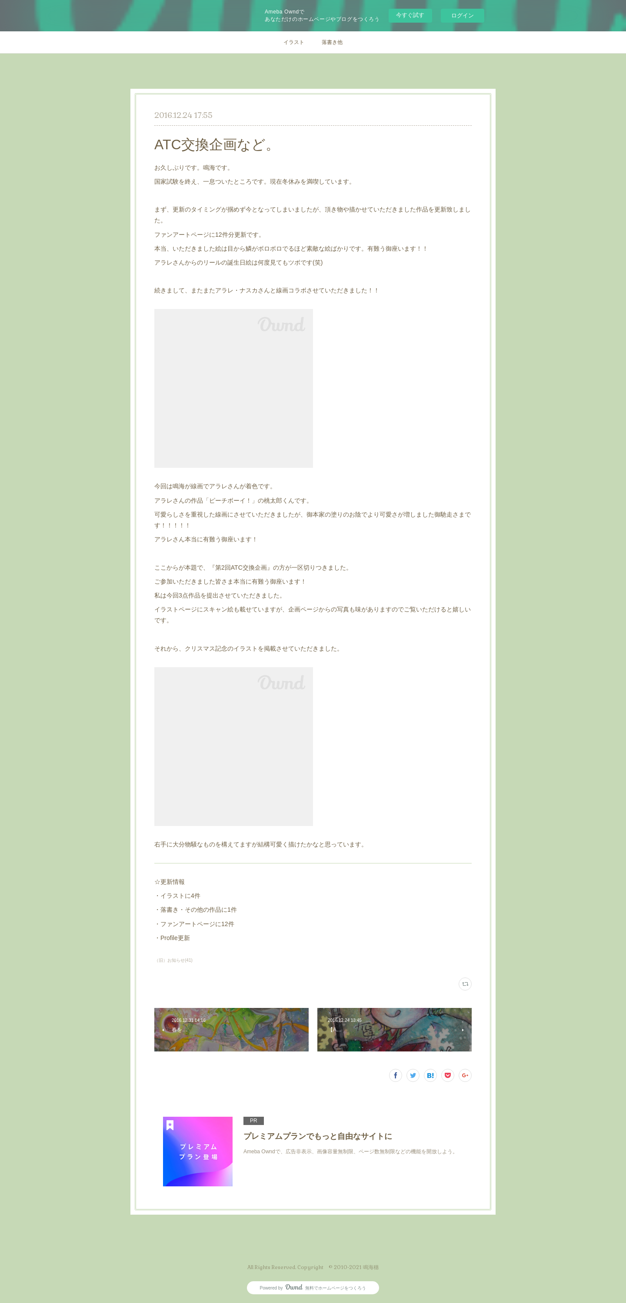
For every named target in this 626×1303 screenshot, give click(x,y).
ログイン (462, 15)
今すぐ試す (410, 15)
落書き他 (332, 42)
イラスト (293, 42)
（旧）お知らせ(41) (173, 960)
